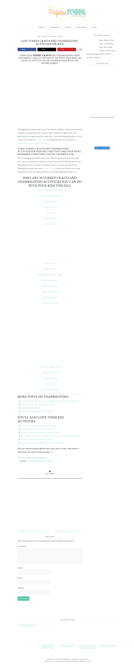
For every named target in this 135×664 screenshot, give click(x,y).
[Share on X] (46, 49)
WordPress (82, 661)
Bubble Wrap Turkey (50, 389)
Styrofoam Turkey (50, 218)
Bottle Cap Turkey (50, 286)
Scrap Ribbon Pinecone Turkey (50, 274)
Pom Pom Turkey (50, 224)
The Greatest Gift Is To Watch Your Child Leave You (27, 626)
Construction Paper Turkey (50, 367)
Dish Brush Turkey (50, 280)
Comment (22, 546)
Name (21, 568)
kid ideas (60, 36)
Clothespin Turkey (50, 207)
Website (21, 588)
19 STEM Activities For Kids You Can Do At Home (40, 432)
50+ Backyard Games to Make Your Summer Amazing (42, 443)
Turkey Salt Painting (50, 378)
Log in (89, 661)
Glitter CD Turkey (50, 269)
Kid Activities (52, 36)
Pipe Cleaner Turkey (50, 303)
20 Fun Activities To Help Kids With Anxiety (38, 425)
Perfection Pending (67, 13)
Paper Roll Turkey (50, 297)
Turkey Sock (50, 213)
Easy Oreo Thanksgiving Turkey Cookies (37, 411)
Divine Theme (59, 661)
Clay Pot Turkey (50, 263)
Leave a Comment (50, 473)
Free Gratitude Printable (30, 408)
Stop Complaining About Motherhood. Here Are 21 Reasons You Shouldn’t (87, 647)
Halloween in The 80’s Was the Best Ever (67, 646)
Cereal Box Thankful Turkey (50, 196)
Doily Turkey (50, 384)
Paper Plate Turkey (49, 292)
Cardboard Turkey (50, 201)
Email (20, 578)
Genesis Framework (72, 661)
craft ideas (45, 36)
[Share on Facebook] (27, 49)
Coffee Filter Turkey (50, 372)
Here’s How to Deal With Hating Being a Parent (107, 646)
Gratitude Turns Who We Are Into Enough (37, 404)
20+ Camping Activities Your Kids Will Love (38, 429)
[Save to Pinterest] (66, 49)
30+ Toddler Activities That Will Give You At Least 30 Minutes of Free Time (50, 436)
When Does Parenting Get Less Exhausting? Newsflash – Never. (47, 647)
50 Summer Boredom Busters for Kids (36, 439)
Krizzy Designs (84, 659)
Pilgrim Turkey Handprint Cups (50, 190)
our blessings (41, 140)
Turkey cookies (49, 168)
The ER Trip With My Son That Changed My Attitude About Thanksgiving (49, 401)
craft (38, 36)
